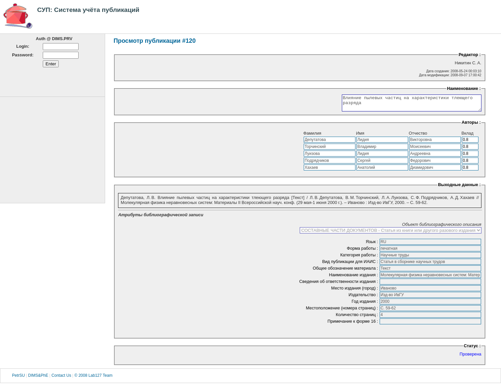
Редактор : (470, 54)
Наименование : (464, 88)
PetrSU (18, 378)
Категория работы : (359, 257)
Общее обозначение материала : (346, 271)
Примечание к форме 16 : (353, 324)
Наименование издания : (354, 277)
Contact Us (61, 378)
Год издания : (365, 304)
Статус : (472, 348)
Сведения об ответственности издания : (339, 284)
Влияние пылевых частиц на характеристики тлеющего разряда (403, 104)
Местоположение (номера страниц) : (342, 310)
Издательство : (363, 297)
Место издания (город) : (355, 291)
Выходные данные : (459, 187)
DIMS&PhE (38, 378)
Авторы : (471, 125)
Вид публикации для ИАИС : (350, 264)
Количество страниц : (357, 317)
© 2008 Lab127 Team (93, 378)
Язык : (372, 244)
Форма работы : (363, 251)
